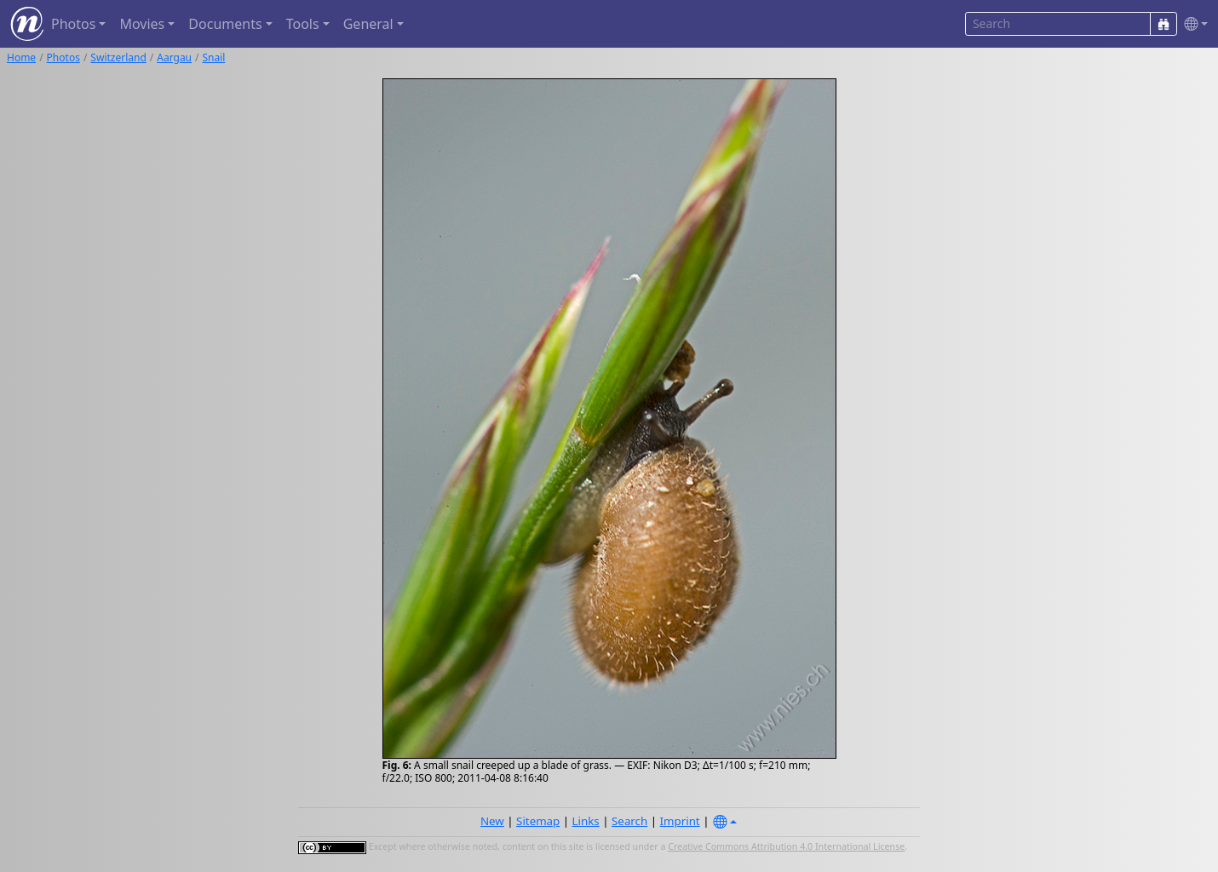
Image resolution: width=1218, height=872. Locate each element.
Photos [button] (73, 23)
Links (586, 821)
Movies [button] (141, 23)
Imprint (680, 821)
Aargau (174, 57)
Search (629, 821)
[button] (1192, 24)
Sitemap (538, 821)
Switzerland (118, 57)
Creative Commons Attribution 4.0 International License (786, 846)
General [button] (368, 23)
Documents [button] (224, 23)
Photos (63, 57)
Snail (214, 57)
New (492, 821)
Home (21, 57)
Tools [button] (302, 23)
